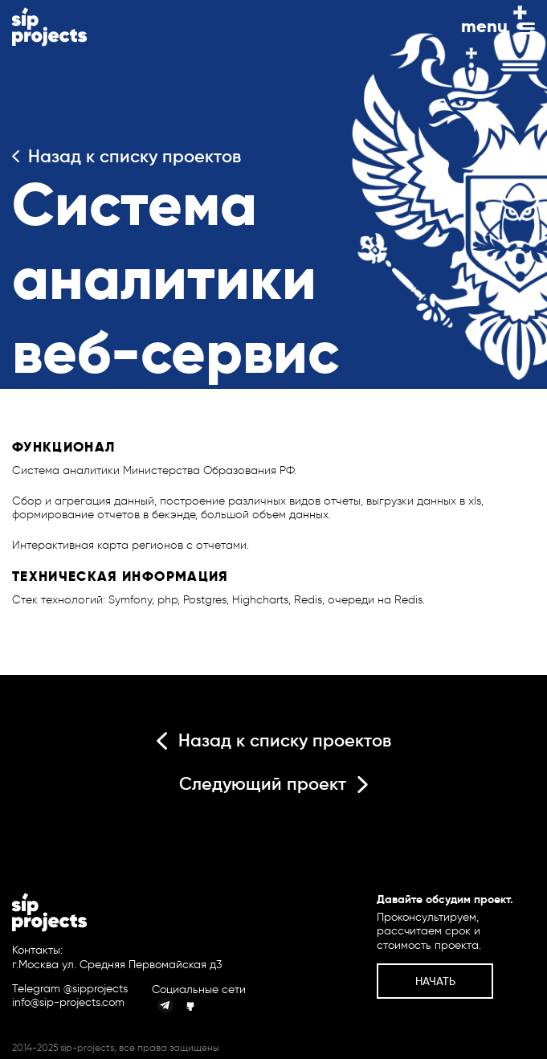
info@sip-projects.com (68, 1002)
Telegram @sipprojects (70, 989)
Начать (435, 981)
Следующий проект (273, 784)
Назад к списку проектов (126, 156)
